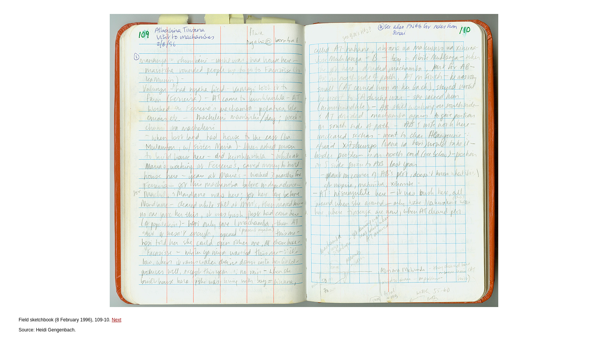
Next (116, 320)
